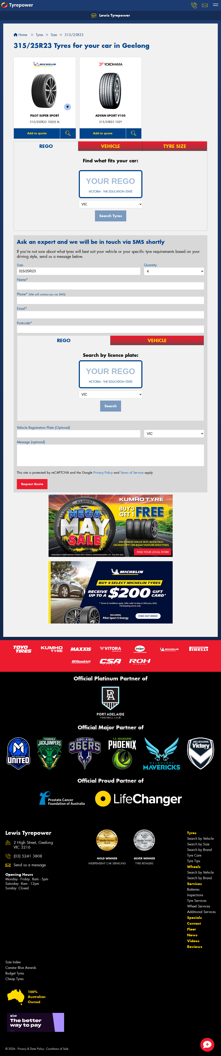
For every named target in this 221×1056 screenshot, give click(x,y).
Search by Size (198, 844)
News (192, 935)
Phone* (41, 294)
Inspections (195, 895)
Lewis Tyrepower (110, 15)
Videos (193, 940)
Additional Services (201, 912)
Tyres (191, 832)
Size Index (13, 962)
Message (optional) (31, 442)
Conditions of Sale (57, 1049)
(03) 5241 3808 (28, 856)
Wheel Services (198, 906)
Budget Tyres (14, 973)
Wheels (193, 866)
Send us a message (30, 865)
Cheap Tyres (14, 979)
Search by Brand (199, 850)
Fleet (191, 929)
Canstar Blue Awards (20, 967)
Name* (22, 279)
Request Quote (32, 484)
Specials (194, 917)
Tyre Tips (193, 861)
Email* (22, 308)
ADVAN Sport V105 (110, 116)
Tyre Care (194, 855)
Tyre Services (196, 900)
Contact (194, 923)
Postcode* (24, 323)
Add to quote (37, 133)
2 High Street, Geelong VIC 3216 (33, 845)
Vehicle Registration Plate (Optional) (43, 427)
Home (20, 35)
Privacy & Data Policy (31, 1049)
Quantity (150, 265)
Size (20, 265)
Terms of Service (132, 472)
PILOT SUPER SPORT (44, 116)
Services (194, 883)
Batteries (193, 889)
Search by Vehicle (200, 838)
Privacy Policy (103, 472)
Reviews (194, 946)
